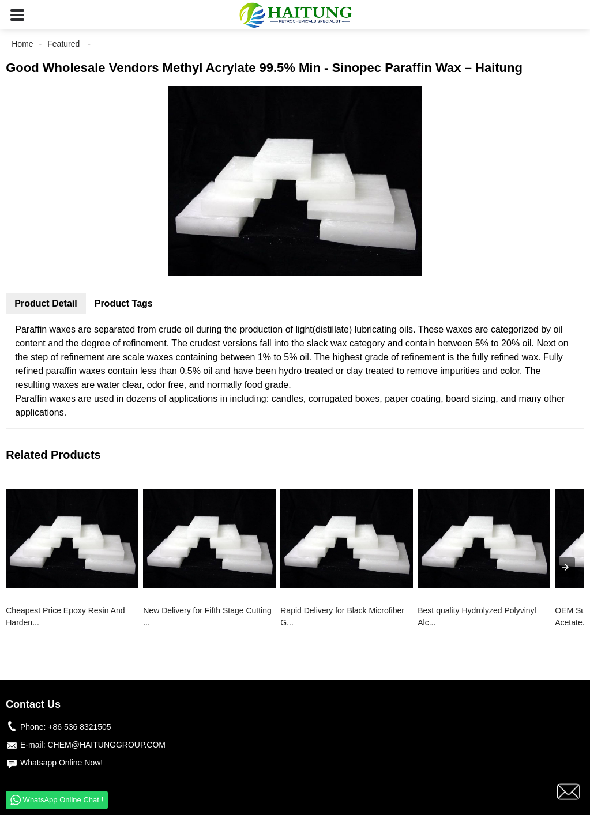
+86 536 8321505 (79, 726)
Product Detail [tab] (45, 303)
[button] (17, 14)
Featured (63, 43)
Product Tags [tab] (124, 303)
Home (22, 43)
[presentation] (565, 567)
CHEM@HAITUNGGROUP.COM (106, 744)
